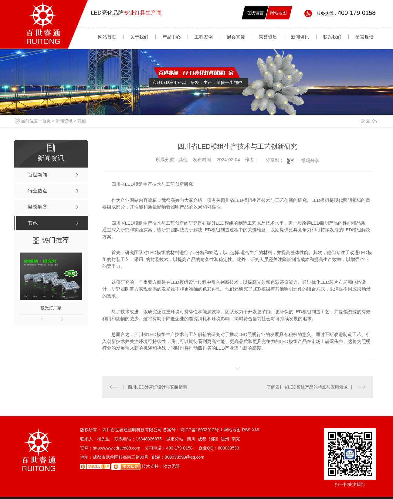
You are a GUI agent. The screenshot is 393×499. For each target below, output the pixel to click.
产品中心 (171, 36)
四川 (191, 438)
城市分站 (174, 438)
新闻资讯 (300, 36)
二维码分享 (307, 160)
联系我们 (332, 36)
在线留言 (255, 12)
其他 (81, 120)
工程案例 (204, 36)
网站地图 (278, 12)
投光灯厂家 (51, 307)
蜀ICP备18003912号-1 (201, 429)
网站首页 (107, 36)
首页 (46, 120)
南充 (236, 438)
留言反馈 (364, 36)
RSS (247, 429)
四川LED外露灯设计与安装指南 (157, 387)
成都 (202, 438)
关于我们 (139, 36)
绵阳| (214, 438)
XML (256, 429)
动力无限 (171, 466)
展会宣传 (236, 36)
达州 (225, 438)
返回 (369, 121)
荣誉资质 (268, 36)
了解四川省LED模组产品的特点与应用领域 (307, 387)
